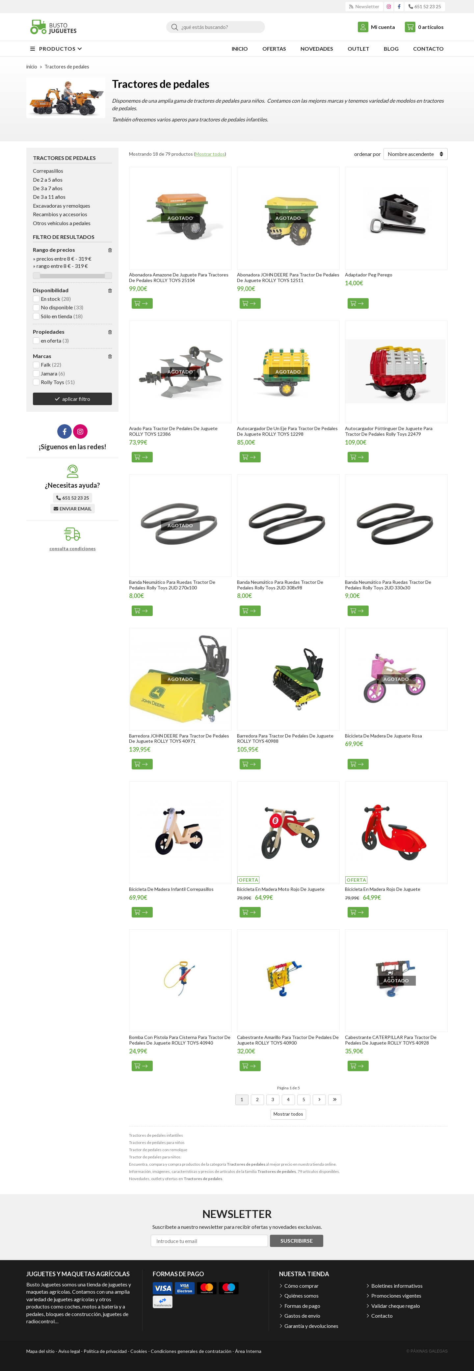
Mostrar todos (210, 154)
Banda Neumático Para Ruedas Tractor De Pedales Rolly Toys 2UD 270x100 (172, 584)
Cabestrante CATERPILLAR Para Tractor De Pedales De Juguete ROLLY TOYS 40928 (390, 1040)
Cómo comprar (301, 1285)
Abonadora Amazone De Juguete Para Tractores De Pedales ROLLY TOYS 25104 (178, 277)
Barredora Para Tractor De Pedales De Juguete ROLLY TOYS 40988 (285, 738)
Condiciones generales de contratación (191, 1351)
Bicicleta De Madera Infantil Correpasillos (171, 889)
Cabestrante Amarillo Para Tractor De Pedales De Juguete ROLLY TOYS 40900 (288, 1040)
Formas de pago (302, 1306)
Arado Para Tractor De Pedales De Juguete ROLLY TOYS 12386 (173, 431)
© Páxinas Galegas (427, 1351)
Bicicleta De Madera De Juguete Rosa (383, 735)
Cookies (138, 1351)
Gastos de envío (302, 1315)
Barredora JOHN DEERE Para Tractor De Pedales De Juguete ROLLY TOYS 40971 (179, 738)
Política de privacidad (105, 1351)
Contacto (382, 1315)
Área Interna (248, 1351)
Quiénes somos (301, 1295)
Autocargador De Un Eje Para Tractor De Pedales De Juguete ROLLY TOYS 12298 (287, 431)
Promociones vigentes (396, 1295)
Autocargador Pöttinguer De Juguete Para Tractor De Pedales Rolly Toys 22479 (389, 431)
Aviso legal (69, 1351)
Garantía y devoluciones (311, 1326)
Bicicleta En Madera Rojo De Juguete (382, 889)
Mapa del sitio (40, 1351)
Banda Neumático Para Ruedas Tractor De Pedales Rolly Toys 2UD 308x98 (280, 584)
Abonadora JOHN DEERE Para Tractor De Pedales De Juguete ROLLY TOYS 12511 (288, 277)
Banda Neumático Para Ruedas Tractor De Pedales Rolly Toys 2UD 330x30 (388, 584)
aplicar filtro (76, 399)
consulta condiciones (72, 548)
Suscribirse (296, 1240)
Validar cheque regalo (395, 1306)
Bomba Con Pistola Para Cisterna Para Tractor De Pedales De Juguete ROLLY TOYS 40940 (179, 1040)
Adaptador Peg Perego (368, 274)
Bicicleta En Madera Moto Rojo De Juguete (281, 889)
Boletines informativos (397, 1285)
